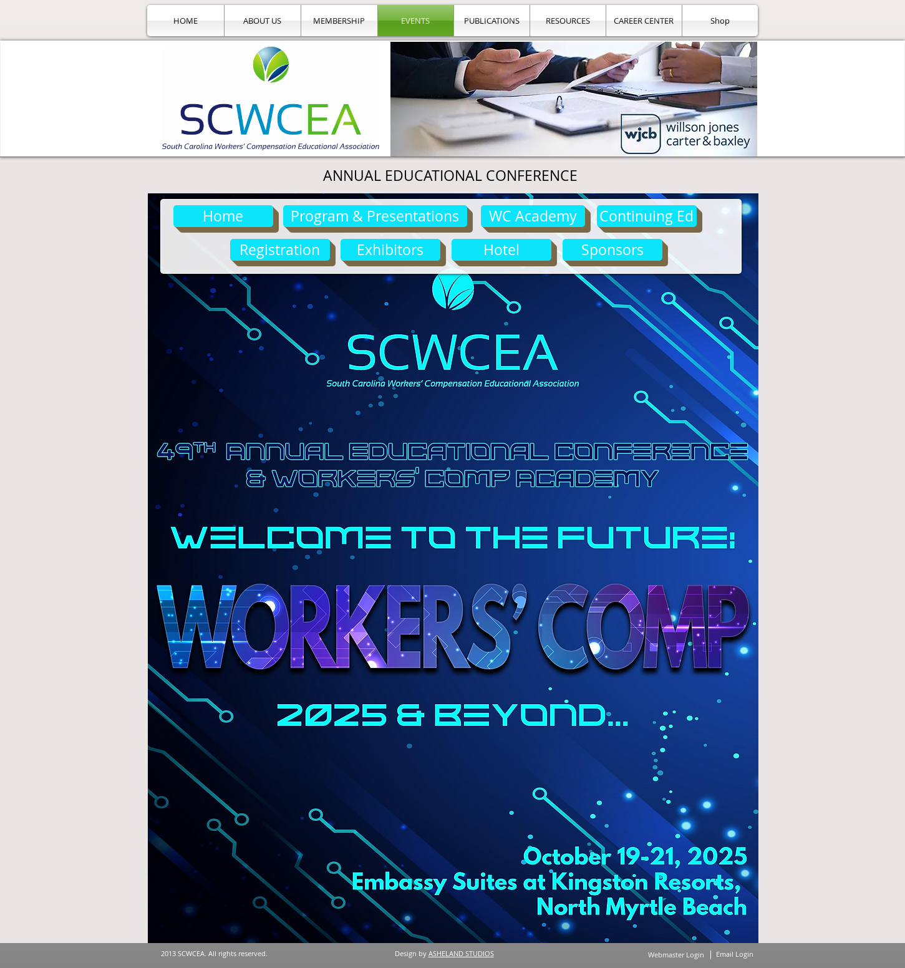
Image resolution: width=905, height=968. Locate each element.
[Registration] (280, 250)
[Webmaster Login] (676, 954)
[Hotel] (501, 250)
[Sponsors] (612, 250)
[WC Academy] (533, 216)
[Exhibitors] (390, 250)
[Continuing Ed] (647, 216)
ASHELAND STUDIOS (461, 953)
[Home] (223, 216)
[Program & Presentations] (375, 216)
